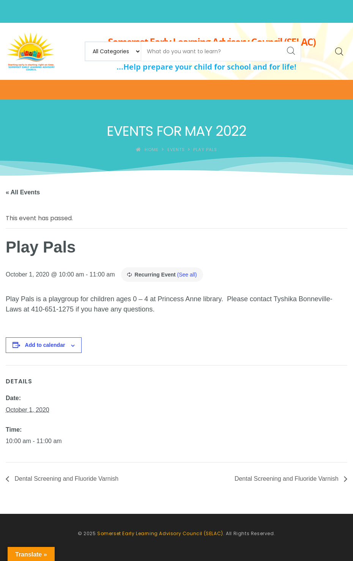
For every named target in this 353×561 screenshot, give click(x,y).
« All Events (23, 192)
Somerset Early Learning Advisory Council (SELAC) (160, 533)
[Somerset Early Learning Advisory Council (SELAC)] (30, 51)
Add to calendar (45, 345)
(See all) (187, 275)
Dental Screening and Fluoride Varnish (65, 478)
